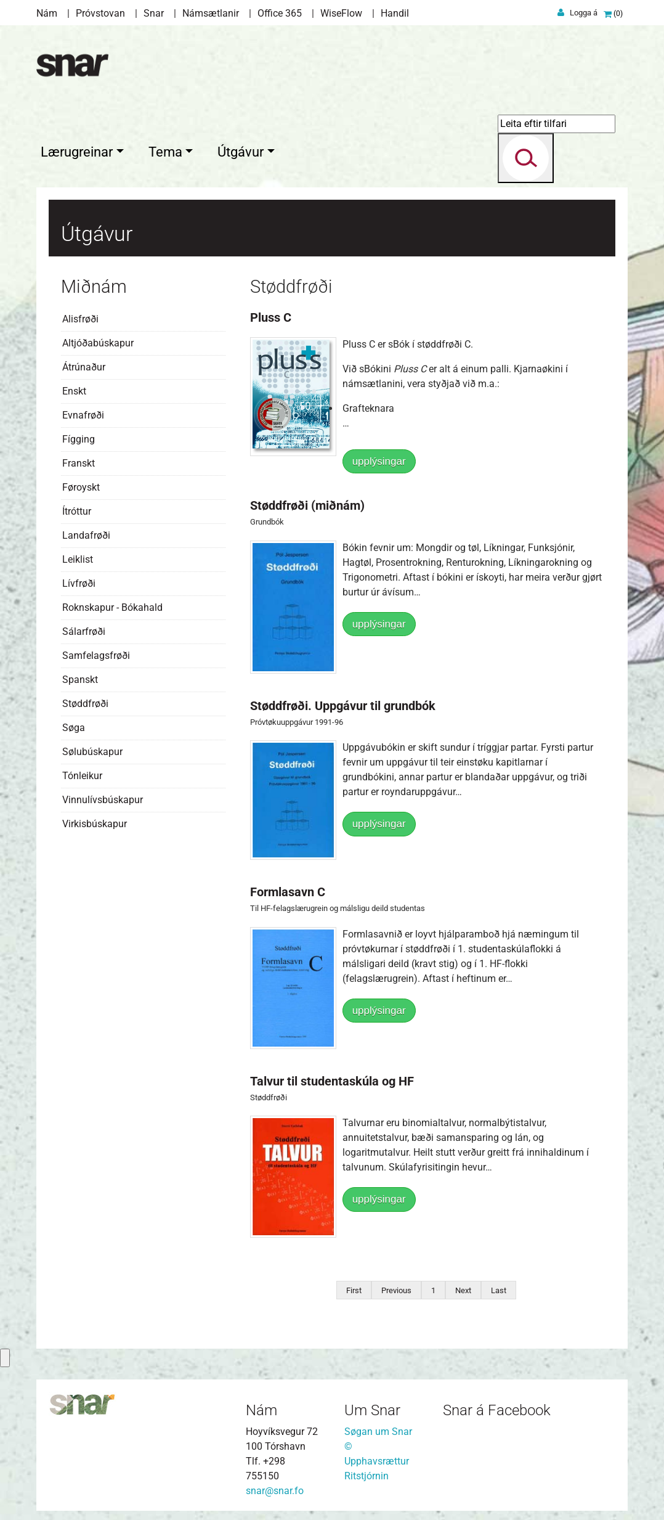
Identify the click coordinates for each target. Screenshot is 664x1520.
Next (463, 1287)
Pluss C (270, 314)
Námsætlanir (210, 13)
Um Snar (372, 1407)
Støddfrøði (85, 700)
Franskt (78, 460)
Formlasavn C (287, 889)
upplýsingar (379, 458)
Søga (73, 724)
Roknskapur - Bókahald (112, 604)
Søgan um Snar (378, 1428)
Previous (396, 1287)
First (354, 1287)
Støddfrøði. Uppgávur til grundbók (342, 702)
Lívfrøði (78, 580)
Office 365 (279, 13)
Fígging (78, 436)
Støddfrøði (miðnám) (307, 503)
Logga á (583, 12)
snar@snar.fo (275, 1487)
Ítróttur (76, 508)
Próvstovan (100, 13)
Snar (154, 13)
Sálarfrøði (83, 628)
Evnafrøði (83, 412)
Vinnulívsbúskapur (102, 797)
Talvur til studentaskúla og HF (332, 1078)
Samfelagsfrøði (96, 652)
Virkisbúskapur (94, 821)
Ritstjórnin (366, 1473)
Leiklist (77, 556)
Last (498, 1287)
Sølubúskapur (92, 748)
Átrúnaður (83, 364)
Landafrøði (86, 532)
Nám (46, 13)
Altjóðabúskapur (98, 340)
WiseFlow (341, 13)
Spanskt (80, 676)
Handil (395, 13)
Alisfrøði (80, 316)
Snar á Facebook (497, 1407)
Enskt (74, 388)
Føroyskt (81, 484)
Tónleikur (82, 772)
